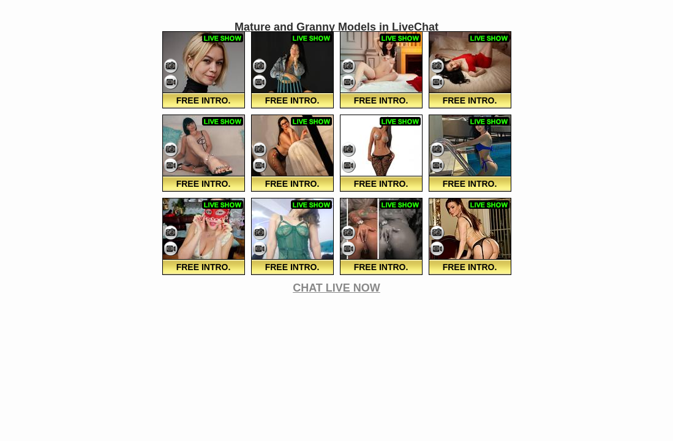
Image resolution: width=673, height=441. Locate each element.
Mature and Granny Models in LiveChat (336, 27)
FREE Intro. (203, 100)
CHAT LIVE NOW (336, 288)
